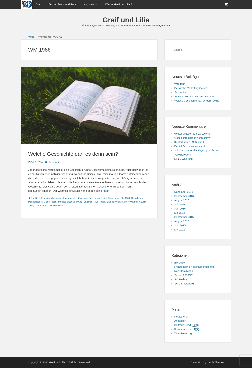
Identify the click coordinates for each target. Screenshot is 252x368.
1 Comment (53, 162)
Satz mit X (180, 92)
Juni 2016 (180, 208)
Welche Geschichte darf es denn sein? (73, 154)
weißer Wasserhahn (186, 133)
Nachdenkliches (183, 270)
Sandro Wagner (130, 201)
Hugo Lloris (137, 198)
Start (38, 4)
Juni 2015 (180, 225)
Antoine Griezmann (90, 198)
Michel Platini (50, 201)
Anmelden (180, 320)
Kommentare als (187, 329)
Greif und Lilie (126, 20)
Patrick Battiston (84, 201)
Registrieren (181, 316)
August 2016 (181, 200)
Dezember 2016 (183, 191)
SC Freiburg (181, 279)
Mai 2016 (179, 212)
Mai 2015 (179, 229)
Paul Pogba (100, 201)
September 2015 (184, 216)
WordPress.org (183, 333)
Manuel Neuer (35, 201)
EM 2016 (35, 198)
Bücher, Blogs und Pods (62, 4)
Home (32, 37)
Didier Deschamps (110, 198)
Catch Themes (215, 362)
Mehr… (107, 190)
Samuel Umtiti (114, 201)
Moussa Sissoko (66, 201)
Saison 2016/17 (183, 275)
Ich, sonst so (90, 4)
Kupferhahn (181, 141)
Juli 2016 (179, 204)
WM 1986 (58, 205)
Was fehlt (179, 83)
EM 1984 (125, 198)
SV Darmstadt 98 (184, 283)
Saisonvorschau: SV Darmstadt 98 (194, 96)
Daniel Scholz (182, 146)
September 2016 (184, 195)
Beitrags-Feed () (186, 325)
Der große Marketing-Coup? (190, 87)
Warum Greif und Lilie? (118, 4)
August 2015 (181, 221)
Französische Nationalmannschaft (58, 198)
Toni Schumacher (43, 205)
